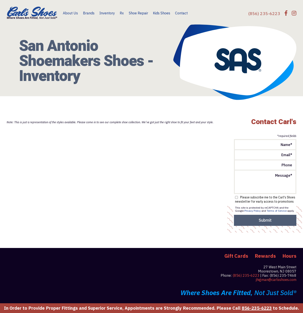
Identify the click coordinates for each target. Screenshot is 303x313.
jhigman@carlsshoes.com (276, 279)
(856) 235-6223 (246, 275)
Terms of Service (277, 210)
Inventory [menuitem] (107, 13)
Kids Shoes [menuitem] (161, 13)
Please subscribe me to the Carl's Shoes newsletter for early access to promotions (265, 199)
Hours (289, 256)
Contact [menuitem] (181, 13)
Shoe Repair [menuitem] (138, 13)
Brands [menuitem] (89, 13)
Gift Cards (236, 256)
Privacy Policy (252, 210)
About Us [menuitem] (70, 13)
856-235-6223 (257, 308)
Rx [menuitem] (122, 13)
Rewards (265, 256)
